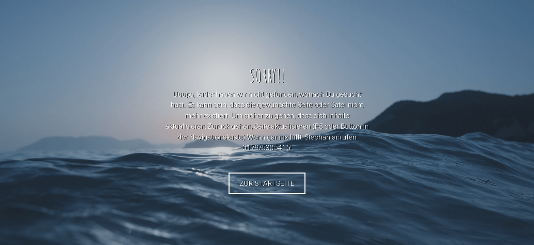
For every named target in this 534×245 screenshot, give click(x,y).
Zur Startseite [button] (267, 183)
